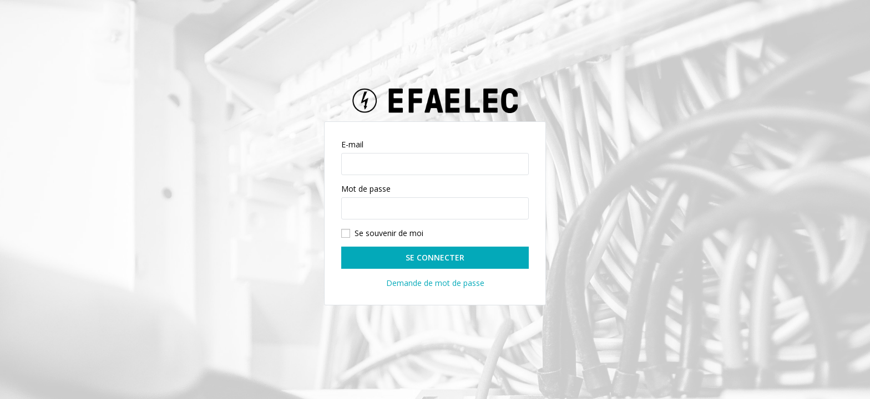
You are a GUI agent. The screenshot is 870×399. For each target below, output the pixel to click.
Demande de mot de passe (435, 283)
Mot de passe (366, 188)
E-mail (352, 144)
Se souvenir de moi (389, 233)
